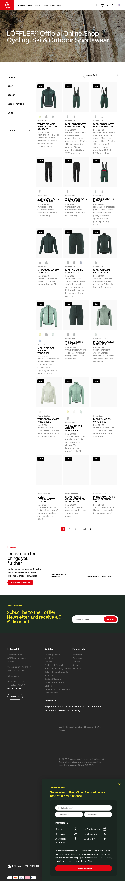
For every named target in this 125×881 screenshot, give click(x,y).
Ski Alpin (97, 838)
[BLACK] (67, 334)
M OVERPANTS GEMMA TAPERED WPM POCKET (75, 499)
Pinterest (76, 668)
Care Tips (49, 685)
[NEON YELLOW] (40, 116)
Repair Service (51, 692)
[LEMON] (40, 334)
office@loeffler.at (15, 688)
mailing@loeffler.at (85, 861)
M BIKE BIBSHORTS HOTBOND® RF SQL (75, 125)
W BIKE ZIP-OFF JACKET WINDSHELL (73, 428)
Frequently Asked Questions (58, 668)
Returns (48, 661)
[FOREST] (52, 116)
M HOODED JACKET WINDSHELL (103, 342)
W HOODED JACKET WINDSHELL (48, 420)
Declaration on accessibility (57, 689)
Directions (15, 696)
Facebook (77, 658)
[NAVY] (80, 262)
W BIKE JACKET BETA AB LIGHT (101, 271)
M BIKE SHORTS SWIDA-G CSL (74, 271)
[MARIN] (40, 340)
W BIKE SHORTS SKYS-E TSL (74, 342)
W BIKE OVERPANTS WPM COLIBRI (76, 199)
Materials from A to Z (54, 682)
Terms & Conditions (31, 865)
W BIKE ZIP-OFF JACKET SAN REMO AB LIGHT (48, 126)
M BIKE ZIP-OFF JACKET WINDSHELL (46, 350)
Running (68, 833)
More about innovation (20, 582)
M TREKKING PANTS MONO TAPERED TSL (104, 499)
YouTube (76, 661)
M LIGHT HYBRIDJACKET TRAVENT (46, 499)
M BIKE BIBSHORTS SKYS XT (103, 199)
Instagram (77, 654)
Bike (68, 829)
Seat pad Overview (53, 678)
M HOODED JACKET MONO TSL (48, 271)
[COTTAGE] (52, 334)
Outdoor (68, 838)
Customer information (55, 665)
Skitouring (97, 833)
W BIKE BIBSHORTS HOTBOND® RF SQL (103, 125)
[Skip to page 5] (80, 529)
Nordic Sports (97, 829)
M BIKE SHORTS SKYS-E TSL (102, 420)
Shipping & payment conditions (54, 656)
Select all (62, 842)
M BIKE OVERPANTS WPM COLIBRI (48, 199)
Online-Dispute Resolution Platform (57, 673)
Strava (75, 665)
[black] (46, 116)
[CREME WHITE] (40, 411)
